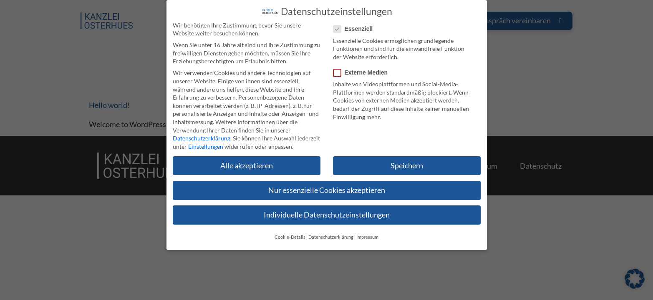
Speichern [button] (407, 158)
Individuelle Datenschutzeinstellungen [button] (327, 207)
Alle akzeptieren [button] (246, 158)
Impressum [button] (367, 230)
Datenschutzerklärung (201, 131)
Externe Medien (363, 66)
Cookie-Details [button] (290, 230)
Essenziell (355, 22)
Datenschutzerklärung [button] (330, 230)
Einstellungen (205, 138)
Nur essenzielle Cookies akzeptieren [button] (326, 182)
